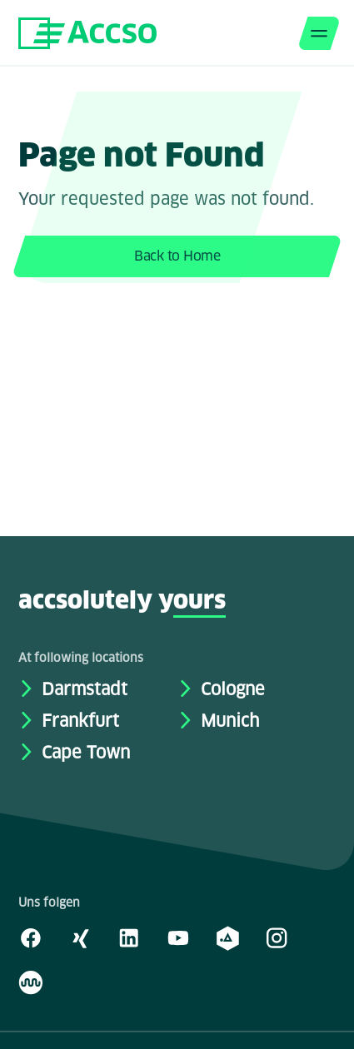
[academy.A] (227, 937)
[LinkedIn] (129, 937)
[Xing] (79, 937)
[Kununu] (30, 981)
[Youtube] (178, 937)
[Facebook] (30, 937)
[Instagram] (276, 937)
